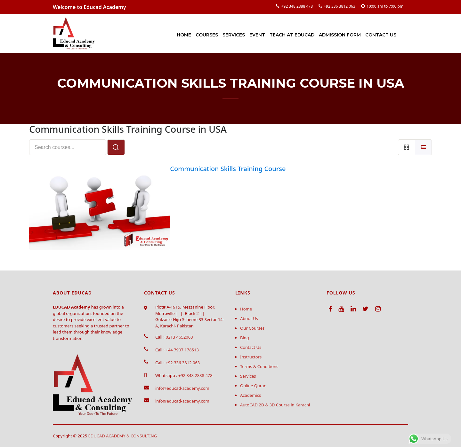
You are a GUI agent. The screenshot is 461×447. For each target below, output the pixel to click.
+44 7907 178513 (182, 350)
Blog (244, 338)
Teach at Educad (292, 35)
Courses (207, 35)
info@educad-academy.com (182, 388)
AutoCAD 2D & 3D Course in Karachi (275, 405)
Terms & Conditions (259, 366)
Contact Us (380, 35)
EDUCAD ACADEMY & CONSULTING (122, 436)
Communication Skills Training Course (228, 168)
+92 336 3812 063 (339, 6)
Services (233, 35)
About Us (249, 318)
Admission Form (340, 35)
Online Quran (253, 385)
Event (257, 35)
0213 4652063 (179, 337)
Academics (250, 395)
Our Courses (252, 328)
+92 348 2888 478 (297, 6)
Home (184, 35)
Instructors (251, 357)
